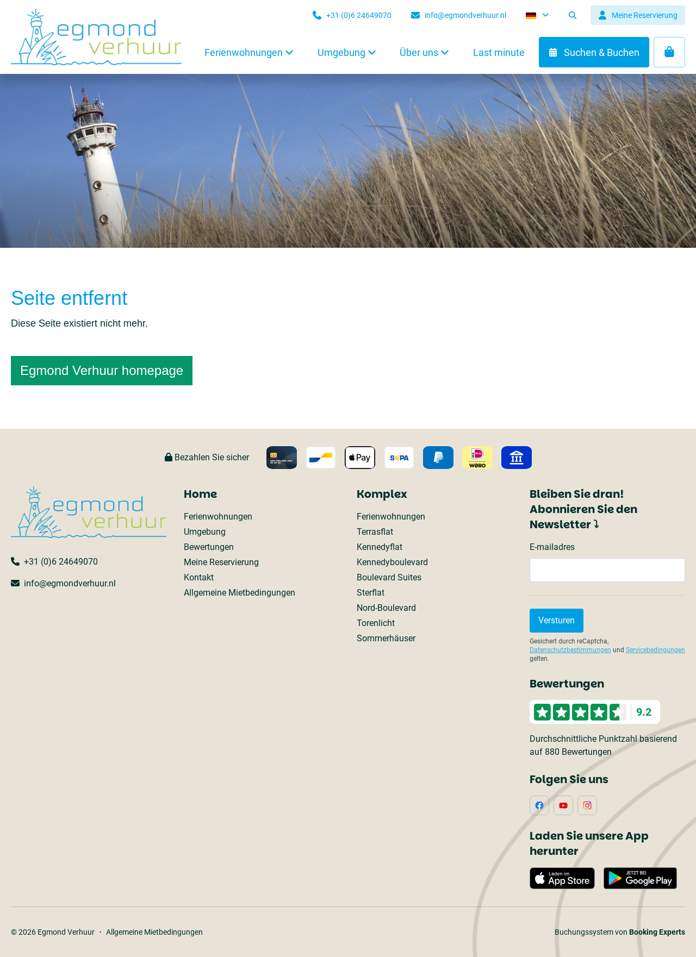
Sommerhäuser (386, 638)
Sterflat (370, 592)
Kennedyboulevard (392, 562)
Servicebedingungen (655, 650)
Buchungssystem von (620, 932)
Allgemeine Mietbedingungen (239, 592)
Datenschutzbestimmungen (570, 650)
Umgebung (205, 532)
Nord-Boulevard (386, 608)
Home (200, 494)
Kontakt (199, 577)
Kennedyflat (379, 547)
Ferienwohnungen (218, 516)
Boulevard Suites (389, 577)
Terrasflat (375, 532)
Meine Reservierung (221, 562)
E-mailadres (552, 547)
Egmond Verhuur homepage (101, 370)
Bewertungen (209, 547)
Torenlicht (376, 623)
